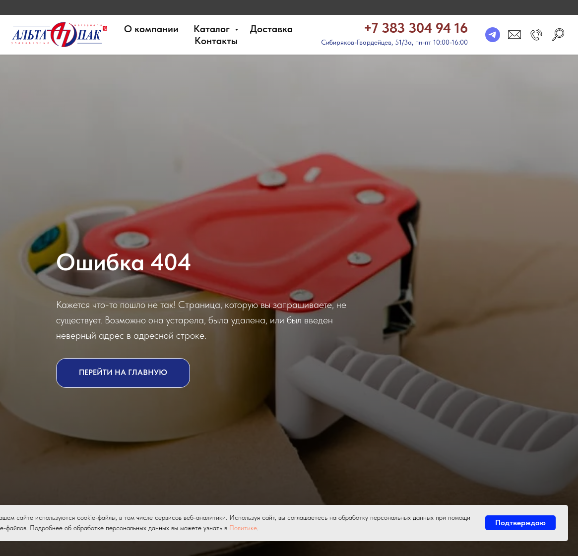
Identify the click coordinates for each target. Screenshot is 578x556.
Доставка (271, 29)
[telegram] (492, 34)
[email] (514, 34)
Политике (243, 528)
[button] (536, 34)
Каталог (212, 29)
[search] (558, 34)
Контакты (216, 41)
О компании (151, 29)
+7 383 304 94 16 (416, 27)
